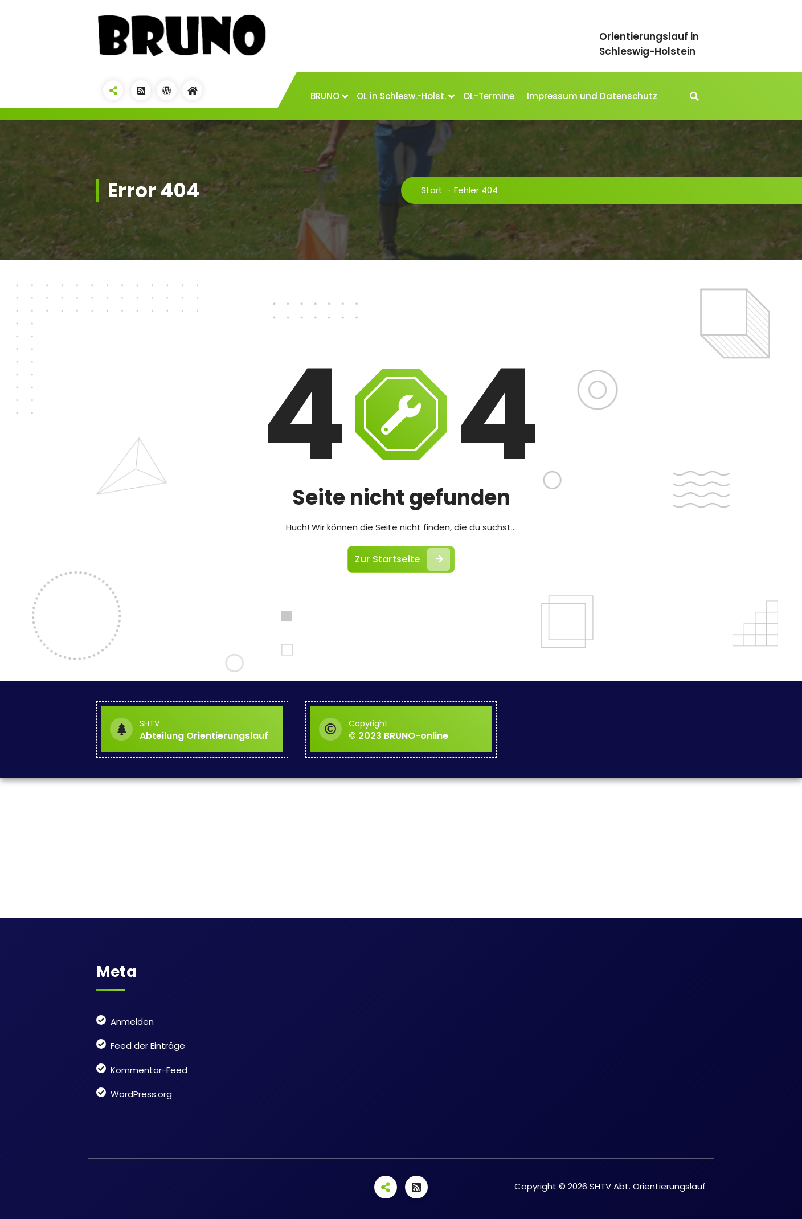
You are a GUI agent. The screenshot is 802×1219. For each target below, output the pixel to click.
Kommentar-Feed (149, 1070)
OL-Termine (488, 96)
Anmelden (132, 1022)
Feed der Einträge (148, 1046)
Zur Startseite (402, 559)
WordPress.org (141, 1094)
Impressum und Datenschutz (592, 96)
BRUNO (324, 96)
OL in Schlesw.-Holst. (401, 96)
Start (432, 190)
